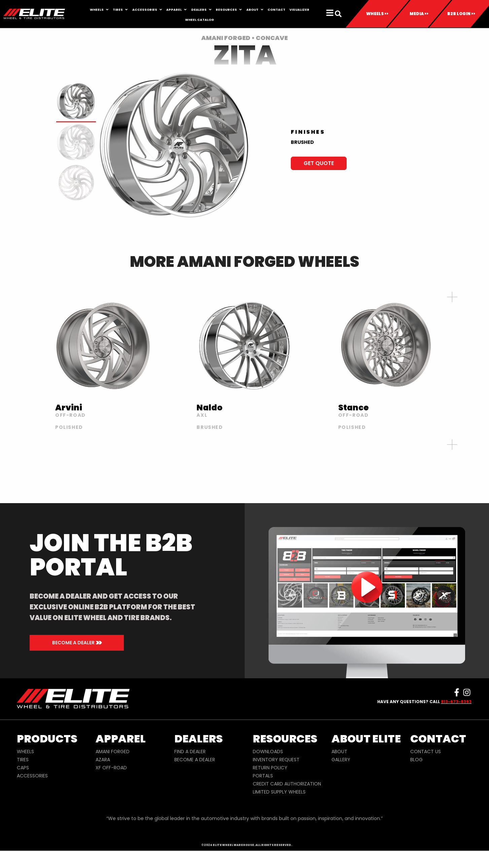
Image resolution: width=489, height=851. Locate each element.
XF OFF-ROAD (111, 767)
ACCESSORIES (32, 775)
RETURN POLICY (270, 767)
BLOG (416, 759)
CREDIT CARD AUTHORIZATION (287, 783)
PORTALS (263, 775)
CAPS (23, 767)
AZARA (103, 759)
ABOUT (339, 751)
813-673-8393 (456, 701)
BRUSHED (302, 142)
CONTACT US (425, 751)
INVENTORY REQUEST (276, 759)
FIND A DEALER (190, 751)
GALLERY (340, 759)
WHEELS (25, 751)
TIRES (23, 759)
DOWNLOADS (268, 751)
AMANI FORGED (113, 751)
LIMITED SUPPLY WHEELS (279, 791)
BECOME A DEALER (194, 759)
